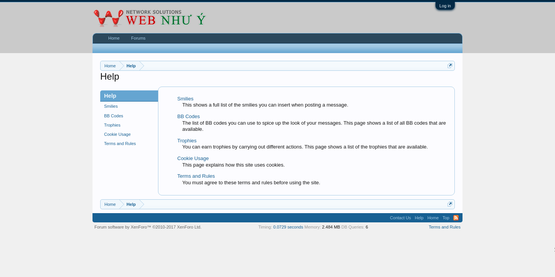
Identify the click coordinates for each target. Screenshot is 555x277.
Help (419, 217)
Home (113, 38)
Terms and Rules (120, 143)
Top (445, 217)
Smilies (111, 106)
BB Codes (113, 115)
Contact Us (400, 217)
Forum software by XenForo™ (148, 227)
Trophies (112, 125)
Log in (445, 5)
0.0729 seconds (288, 227)
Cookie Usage (117, 134)
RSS (456, 217)
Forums (138, 38)
